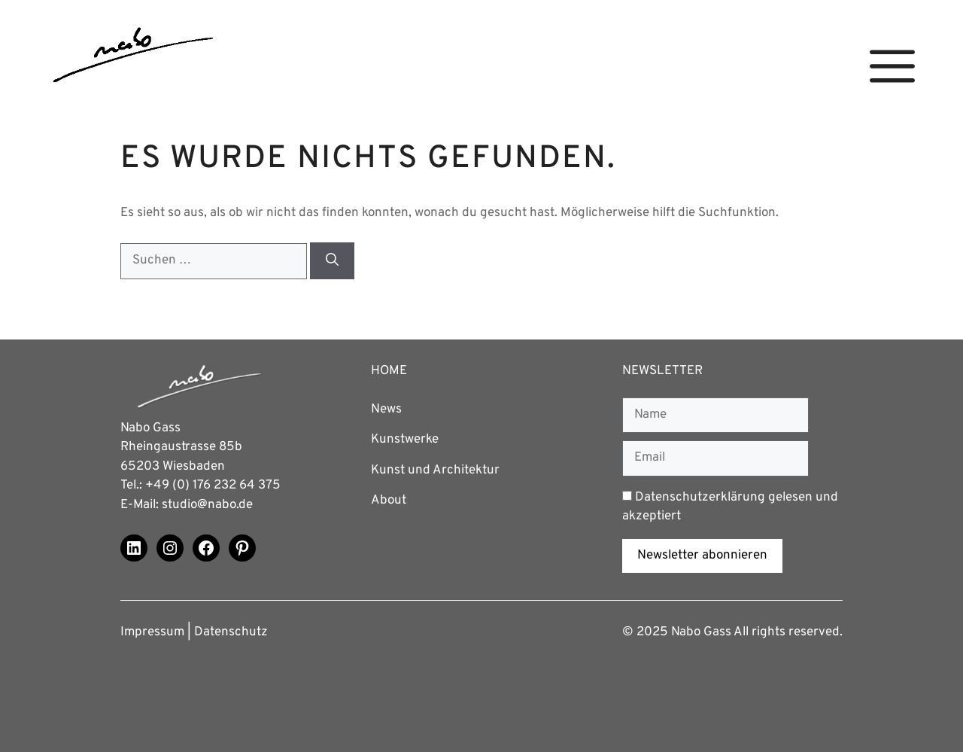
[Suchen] (332, 260)
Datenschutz (231, 632)
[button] (892, 67)
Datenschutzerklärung (700, 497)
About (388, 500)
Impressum (152, 632)
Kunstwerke (405, 439)
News (386, 409)
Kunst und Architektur (435, 470)
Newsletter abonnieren (702, 555)
